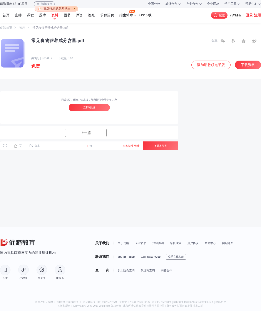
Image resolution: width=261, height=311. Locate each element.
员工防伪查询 (126, 270)
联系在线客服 (176, 256)
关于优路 (123, 243)
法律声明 (158, 243)
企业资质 (140, 243)
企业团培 (213, 3)
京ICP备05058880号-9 (69, 302)
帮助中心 (210, 243)
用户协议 (193, 243)
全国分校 (154, 3)
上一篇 (85, 133)
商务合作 (166, 270)
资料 (22, 27)
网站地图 (227, 243)
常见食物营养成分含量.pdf (50, 27)
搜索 (219, 15)
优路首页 (6, 27)
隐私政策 (175, 243)
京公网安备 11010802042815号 (100, 302)
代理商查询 (148, 270)
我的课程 (235, 15)
